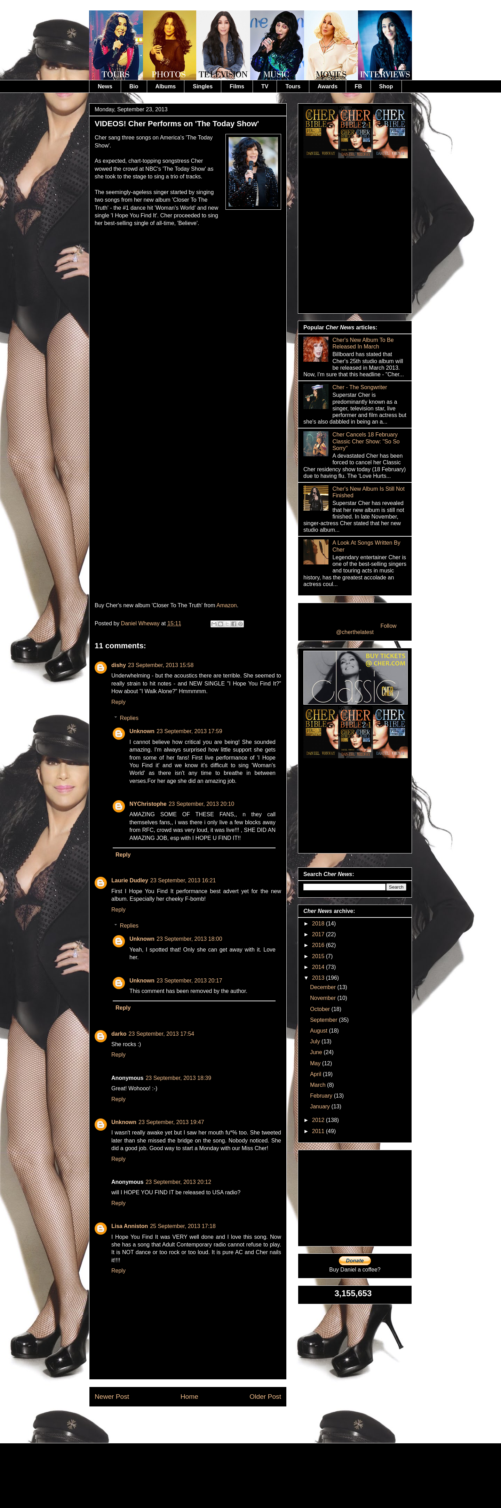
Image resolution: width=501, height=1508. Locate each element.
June (317, 1052)
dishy (118, 665)
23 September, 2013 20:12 (178, 1182)
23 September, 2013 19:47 (171, 1122)
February (322, 1096)
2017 (319, 934)
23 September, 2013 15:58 (161, 665)
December (323, 987)
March (318, 1085)
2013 (319, 978)
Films (237, 86)
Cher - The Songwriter (359, 387)
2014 (319, 967)
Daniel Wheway (141, 623)
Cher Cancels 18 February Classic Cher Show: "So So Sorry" (365, 441)
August (319, 1031)
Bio (133, 86)
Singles (203, 86)
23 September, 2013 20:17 (189, 981)
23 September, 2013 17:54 (161, 1034)
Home (189, 1396)
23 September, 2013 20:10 (201, 804)
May (316, 1063)
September (324, 1020)
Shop (386, 86)
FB (358, 86)
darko (119, 1034)
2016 (319, 945)
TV (264, 86)
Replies (129, 718)
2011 (319, 1131)
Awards (328, 86)
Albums (166, 86)
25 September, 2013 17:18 (183, 1226)
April (316, 1074)
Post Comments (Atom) (205, 1423)
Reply (118, 702)
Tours (292, 86)
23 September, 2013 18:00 (189, 939)
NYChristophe (148, 804)
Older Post (265, 1396)
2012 (319, 1120)
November (323, 998)
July (315, 1041)
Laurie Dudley (129, 880)
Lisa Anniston (129, 1226)
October (320, 1009)
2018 (319, 924)
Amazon (226, 605)
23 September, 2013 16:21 (183, 880)
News (105, 86)
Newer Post (112, 1396)
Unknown (141, 731)
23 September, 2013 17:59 (189, 731)
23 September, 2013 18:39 (178, 1078)
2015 (319, 956)
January (320, 1106)
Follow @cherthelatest (366, 629)
